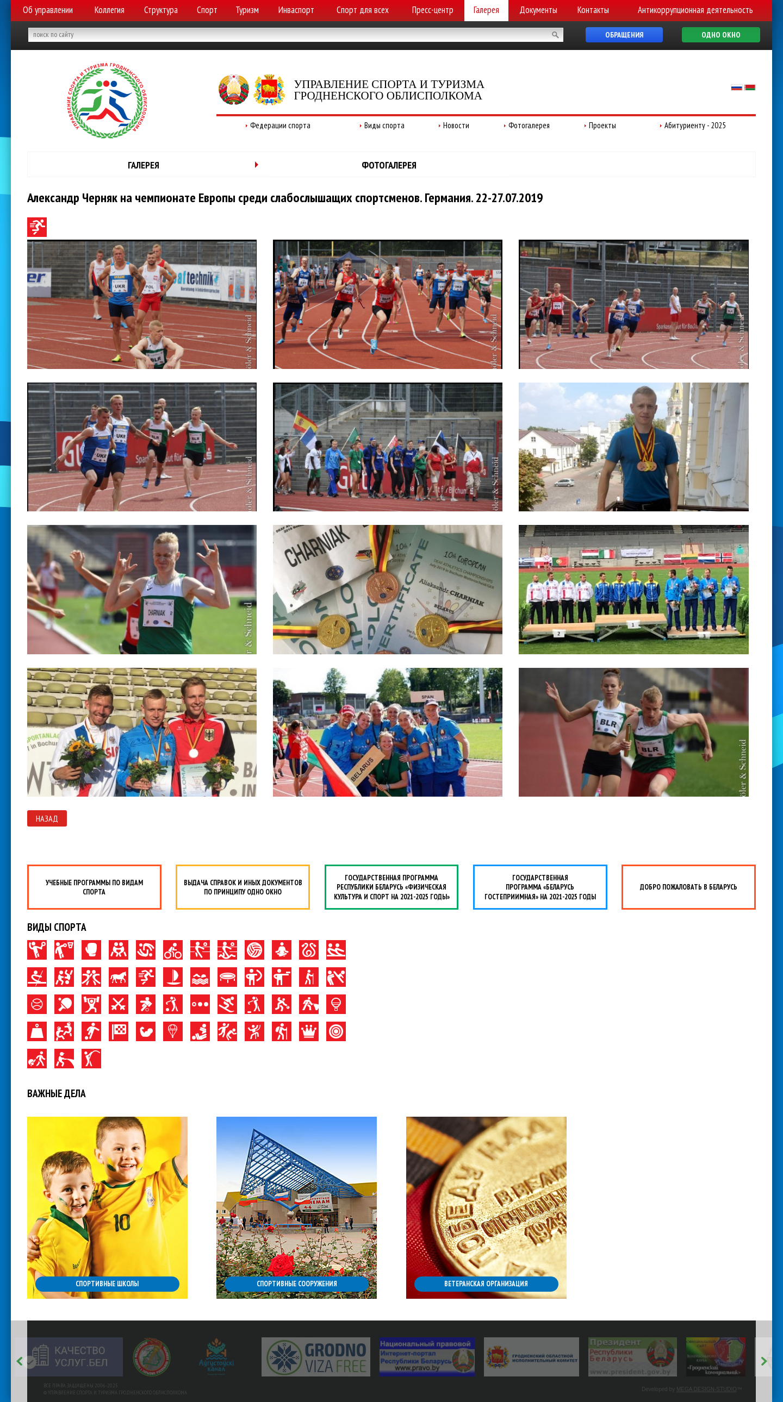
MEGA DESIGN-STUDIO (706, 1389)
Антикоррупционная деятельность (695, 10)
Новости (456, 125)
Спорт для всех (363, 10)
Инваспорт (296, 10)
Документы (538, 10)
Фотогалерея (529, 125)
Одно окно (721, 35)
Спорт (207, 10)
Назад (47, 818)
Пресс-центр (432, 10)
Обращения (624, 35)
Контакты (593, 10)
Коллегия (110, 10)
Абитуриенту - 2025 (695, 125)
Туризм (247, 10)
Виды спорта (384, 125)
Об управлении (48, 10)
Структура (161, 10)
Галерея (486, 10)
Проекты (602, 125)
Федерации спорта (280, 125)
